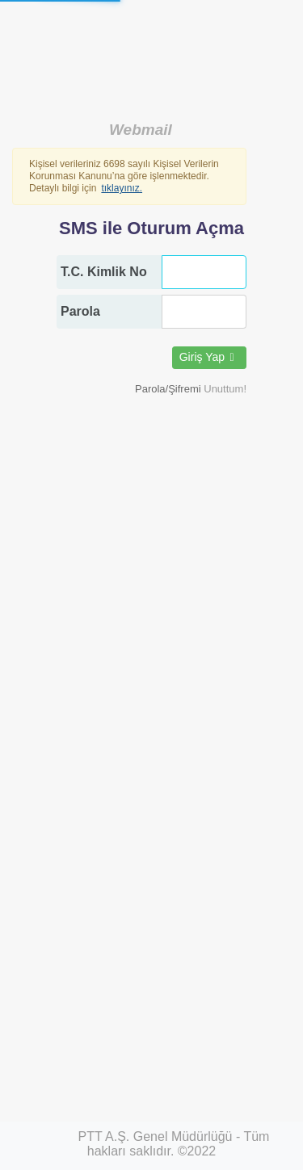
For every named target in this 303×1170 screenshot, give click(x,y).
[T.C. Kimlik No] (204, 272)
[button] (190, 389)
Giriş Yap (209, 356)
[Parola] (204, 312)
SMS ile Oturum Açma (151, 228)
